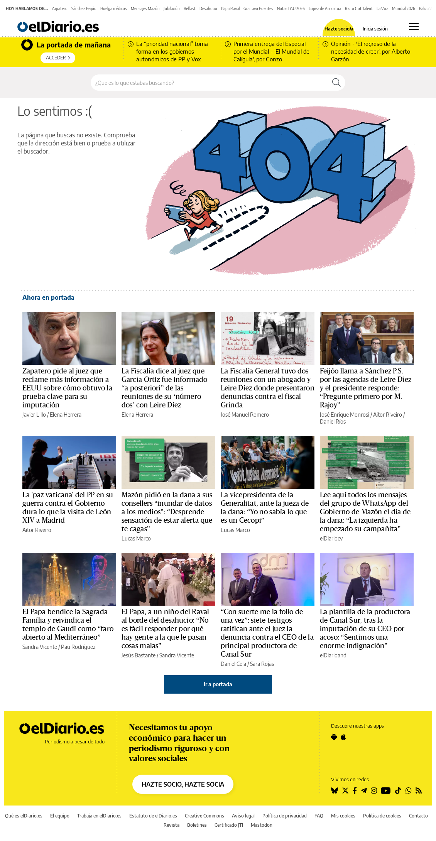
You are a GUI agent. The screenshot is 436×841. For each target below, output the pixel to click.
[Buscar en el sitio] (209, 82)
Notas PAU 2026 (291, 8)
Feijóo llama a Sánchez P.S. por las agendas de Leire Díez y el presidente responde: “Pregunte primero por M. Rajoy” (365, 388)
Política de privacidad (284, 816)
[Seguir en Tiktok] (398, 790)
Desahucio (208, 8)
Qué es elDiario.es (23, 816)
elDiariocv (331, 538)
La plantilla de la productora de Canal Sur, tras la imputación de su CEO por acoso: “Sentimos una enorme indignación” (365, 629)
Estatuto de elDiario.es (153, 816)
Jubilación (172, 8)
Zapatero (60, 8)
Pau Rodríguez (78, 646)
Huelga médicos (113, 8)
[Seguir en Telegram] (364, 790)
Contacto (418, 816)
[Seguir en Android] (334, 736)
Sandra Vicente (39, 646)
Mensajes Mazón (145, 8)
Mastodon (261, 825)
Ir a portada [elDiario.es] (218, 684)
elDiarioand (333, 655)
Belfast (190, 8)
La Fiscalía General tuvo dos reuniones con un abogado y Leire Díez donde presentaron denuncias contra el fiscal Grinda (267, 388)
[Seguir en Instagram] (374, 790)
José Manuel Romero (245, 414)
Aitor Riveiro (387, 414)
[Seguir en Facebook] (355, 790)
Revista (171, 825)
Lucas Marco (136, 538)
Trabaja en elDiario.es (99, 816)
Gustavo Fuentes (258, 8)
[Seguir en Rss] (419, 790)
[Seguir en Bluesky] (334, 790)
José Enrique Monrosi (344, 414)
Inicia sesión (375, 29)
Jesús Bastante (138, 655)
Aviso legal (243, 816)
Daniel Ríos (333, 421)
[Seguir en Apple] (343, 736)
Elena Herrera (65, 414)
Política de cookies (382, 816)
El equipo (59, 816)
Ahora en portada (48, 297)
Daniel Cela (233, 663)
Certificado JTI (229, 825)
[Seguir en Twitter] (345, 790)
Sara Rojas (262, 663)
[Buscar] (336, 82)
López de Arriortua (325, 8)
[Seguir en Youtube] (386, 790)
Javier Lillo (34, 414)
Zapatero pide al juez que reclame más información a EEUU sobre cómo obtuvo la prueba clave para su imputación (67, 388)
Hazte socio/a (338, 29)
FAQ (318, 816)
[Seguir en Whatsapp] (409, 790)
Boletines (197, 825)
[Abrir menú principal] (414, 26)
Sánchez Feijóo (83, 8)
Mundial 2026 (403, 8)
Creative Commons (204, 816)
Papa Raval (230, 8)
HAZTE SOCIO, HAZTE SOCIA (183, 784)
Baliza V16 (427, 8)
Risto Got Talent (359, 8)
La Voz (382, 8)
